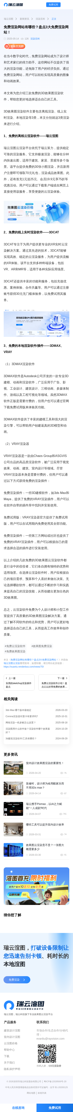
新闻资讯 (24, 19)
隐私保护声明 (12, 1069)
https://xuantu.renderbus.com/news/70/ (24, 666)
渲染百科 (40, 19)
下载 (6, 1056)
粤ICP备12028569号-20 (55, 1081)
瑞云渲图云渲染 (12, 663)
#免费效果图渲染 (15, 651)
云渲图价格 (10, 1043)
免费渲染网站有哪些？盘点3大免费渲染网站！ (35, 659)
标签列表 (42, 1093)
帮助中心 (9, 1049)
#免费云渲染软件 (15, 646)
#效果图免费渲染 (42, 646)
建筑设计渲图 (12, 1030)
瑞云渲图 (8, 19)
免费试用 (53, 4)
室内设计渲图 (12, 1036)
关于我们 (9, 1062)
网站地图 (31, 1093)
